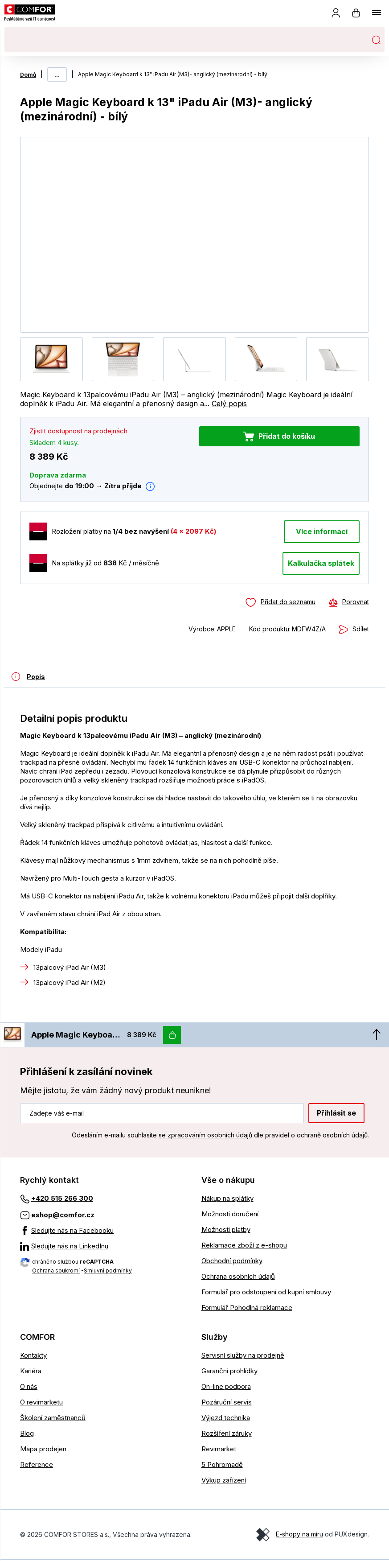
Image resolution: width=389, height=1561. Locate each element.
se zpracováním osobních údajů (205, 1136)
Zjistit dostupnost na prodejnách (78, 431)
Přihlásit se (336, 1113)
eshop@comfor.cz (62, 1215)
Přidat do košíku (286, 436)
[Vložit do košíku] (172, 1035)
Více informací (322, 531)
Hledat (376, 40)
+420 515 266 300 (62, 1199)
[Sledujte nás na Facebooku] (104, 1231)
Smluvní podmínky (108, 1271)
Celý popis (229, 403)
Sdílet (360, 629)
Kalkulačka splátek (321, 563)
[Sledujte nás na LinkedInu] (104, 1247)
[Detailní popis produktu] (24, 676)
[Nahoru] (376, 1035)
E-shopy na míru (299, 1534)
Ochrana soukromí (56, 1271)
